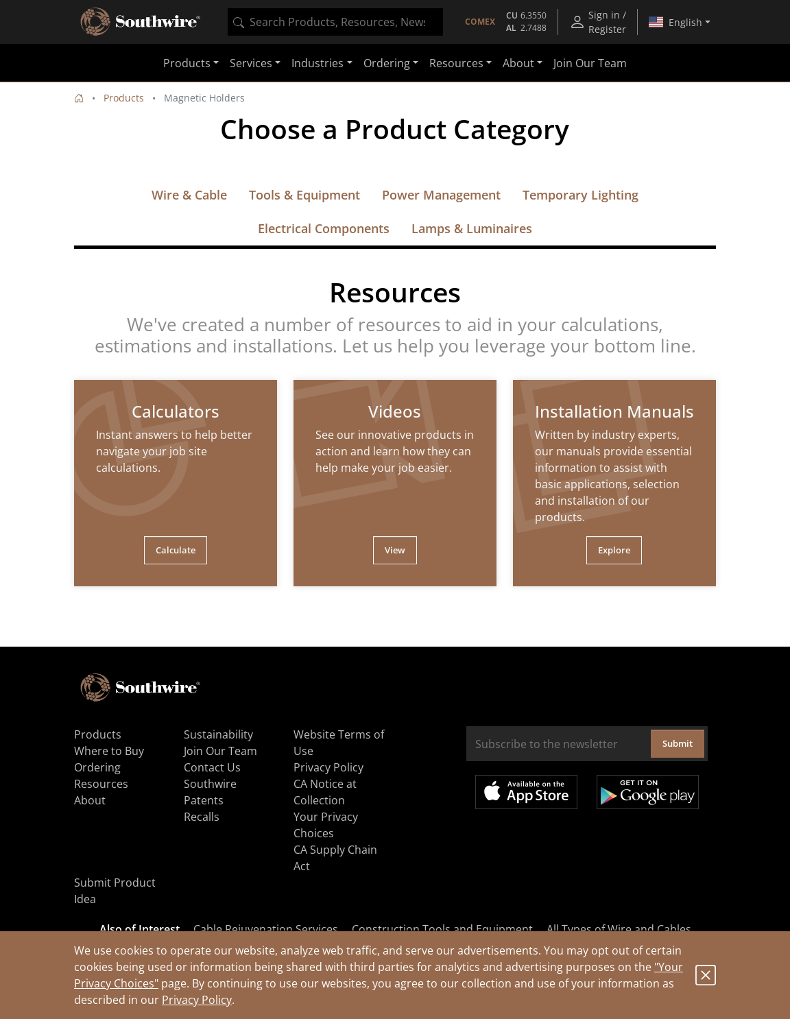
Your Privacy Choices (326, 825)
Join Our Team (590, 63)
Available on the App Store (526, 792)
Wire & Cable (189, 195)
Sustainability (218, 734)
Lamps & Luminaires (471, 228)
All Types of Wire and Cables (619, 929)
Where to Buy (109, 750)
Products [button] (187, 63)
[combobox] (335, 22)
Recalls (201, 816)
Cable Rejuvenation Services (265, 929)
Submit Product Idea (115, 891)
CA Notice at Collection (325, 792)
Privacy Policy (197, 999)
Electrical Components (324, 228)
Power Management (441, 195)
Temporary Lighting (580, 195)
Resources (101, 783)
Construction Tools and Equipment (442, 929)
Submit (677, 743)
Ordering (97, 767)
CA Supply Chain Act (335, 858)
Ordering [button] (386, 63)
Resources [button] (456, 63)
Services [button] (251, 63)
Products (124, 97)
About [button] (518, 63)
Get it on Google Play (648, 792)
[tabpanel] (175, 483)
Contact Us (212, 767)
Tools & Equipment (304, 195)
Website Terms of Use (339, 742)
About (90, 800)
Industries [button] (317, 63)
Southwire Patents (210, 792)
